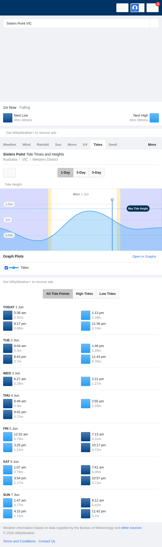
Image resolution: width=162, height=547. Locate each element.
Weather (9, 145)
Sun (58, 145)
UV (85, 145)
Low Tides (107, 294)
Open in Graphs (144, 256)
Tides (98, 145)
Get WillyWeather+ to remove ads (31, 133)
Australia (10, 159)
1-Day (65, 172)
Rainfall (43, 145)
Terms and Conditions (19, 541)
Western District (45, 159)
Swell (113, 145)
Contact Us (47, 541)
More (152, 145)
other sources (131, 528)
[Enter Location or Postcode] (81, 23)
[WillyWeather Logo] (11, 7)
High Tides (84, 294)
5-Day (96, 172)
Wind (26, 145)
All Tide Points (57, 294)
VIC (25, 159)
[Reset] (145, 23)
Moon (72, 145)
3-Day (80, 172)
